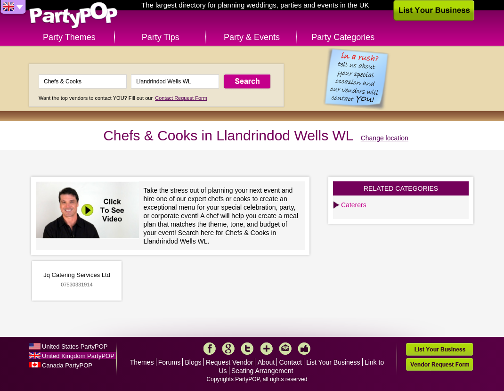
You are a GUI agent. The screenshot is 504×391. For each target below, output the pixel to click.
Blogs (193, 362)
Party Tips (160, 37)
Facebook (209, 348)
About (266, 362)
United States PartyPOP (74, 346)
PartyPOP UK (73, 16)
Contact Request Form (181, 98)
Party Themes (69, 37)
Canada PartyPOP (67, 365)
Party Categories (342, 37)
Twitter (247, 348)
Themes (142, 362)
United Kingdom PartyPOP (78, 355)
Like (304, 348)
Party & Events (252, 37)
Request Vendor (229, 362)
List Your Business (333, 362)
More (266, 348)
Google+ (228, 348)
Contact (290, 362)
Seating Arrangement (262, 371)
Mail (285, 348)
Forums (169, 362)
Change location (384, 138)
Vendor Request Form (439, 364)
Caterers (353, 205)
